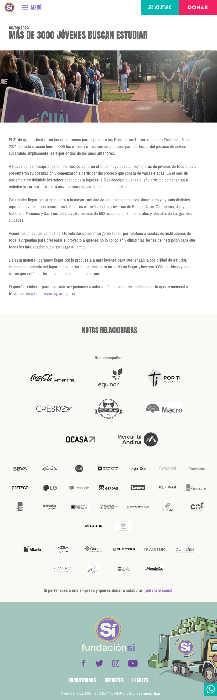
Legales (140, 680)
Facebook (83, 663)
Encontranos (82, 680)
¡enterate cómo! (158, 590)
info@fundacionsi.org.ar (141, 693)
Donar (198, 7)
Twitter (99, 663)
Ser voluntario (159, 7)
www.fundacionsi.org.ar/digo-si (50, 293)
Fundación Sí (9, 7)
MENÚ (36, 7)
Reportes (114, 680)
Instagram (115, 663)
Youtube (133, 663)
